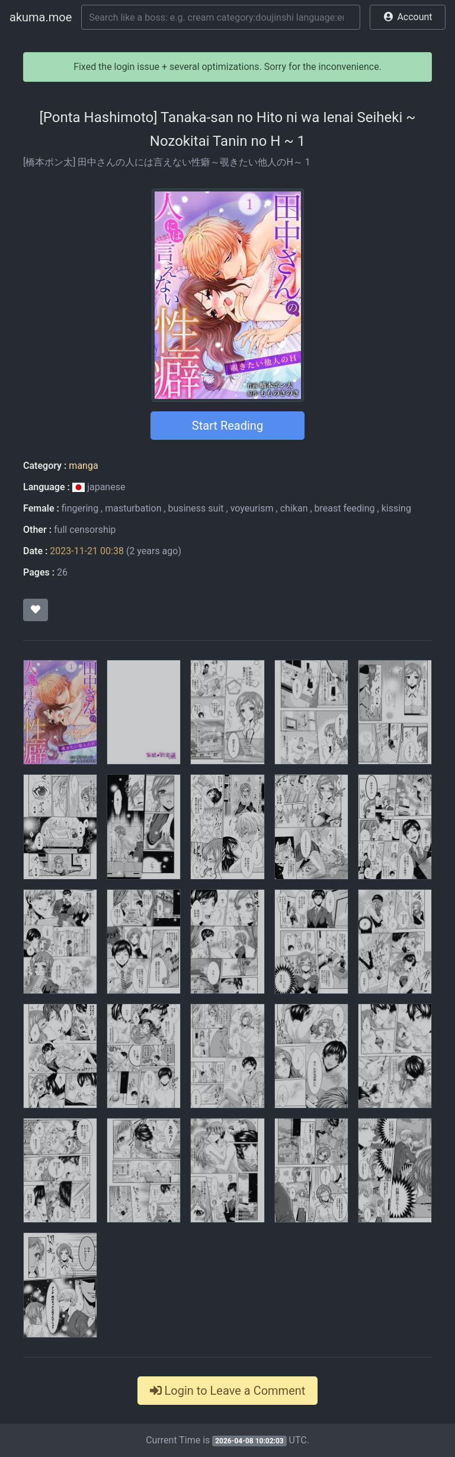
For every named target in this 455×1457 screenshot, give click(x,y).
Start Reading (227, 425)
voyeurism (252, 508)
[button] (408, 17)
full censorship (85, 529)
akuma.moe (40, 17)
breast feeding (345, 508)
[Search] (220, 17)
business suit (196, 508)
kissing (396, 508)
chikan (294, 508)
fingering (80, 508)
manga (83, 465)
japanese (99, 487)
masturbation (133, 508)
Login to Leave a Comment (228, 1390)
